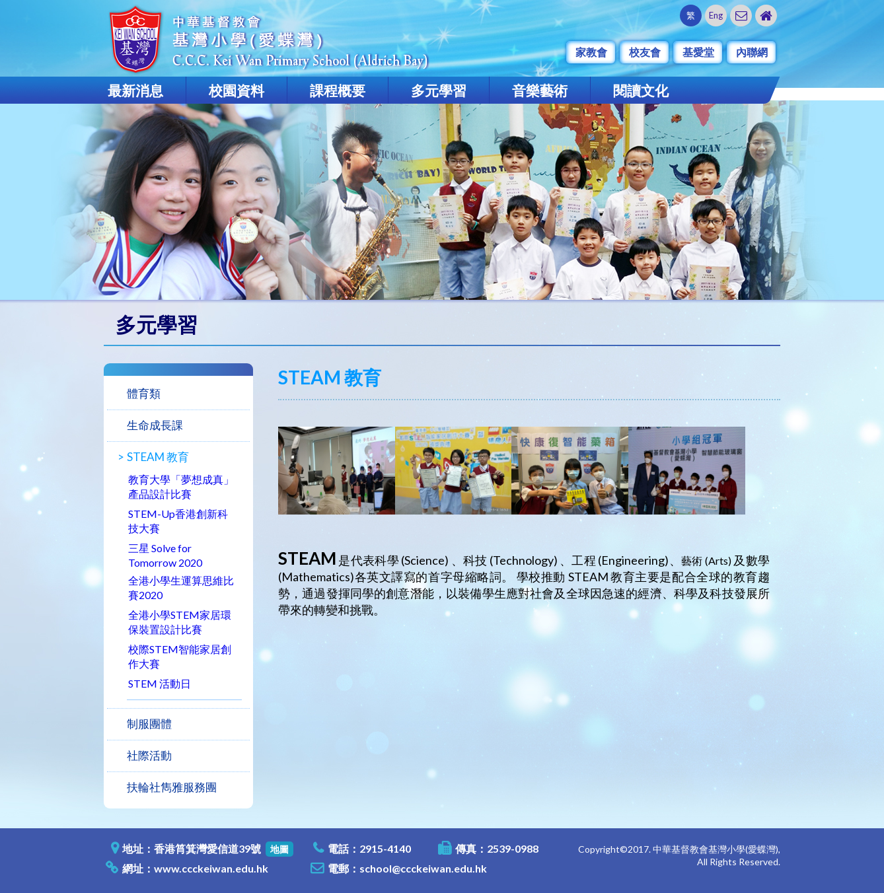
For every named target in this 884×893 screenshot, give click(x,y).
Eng (716, 15)
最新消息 (135, 90)
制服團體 (149, 724)
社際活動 (149, 755)
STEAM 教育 (158, 457)
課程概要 (337, 90)
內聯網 (752, 52)
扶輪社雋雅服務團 (172, 787)
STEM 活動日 (159, 683)
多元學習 (438, 90)
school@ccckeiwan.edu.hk (423, 868)
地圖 (279, 849)
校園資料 (236, 90)
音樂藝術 (540, 90)
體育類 (144, 393)
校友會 (645, 52)
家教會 (591, 52)
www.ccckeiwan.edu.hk (211, 868)
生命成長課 (155, 425)
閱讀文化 (641, 90)
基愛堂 (698, 52)
